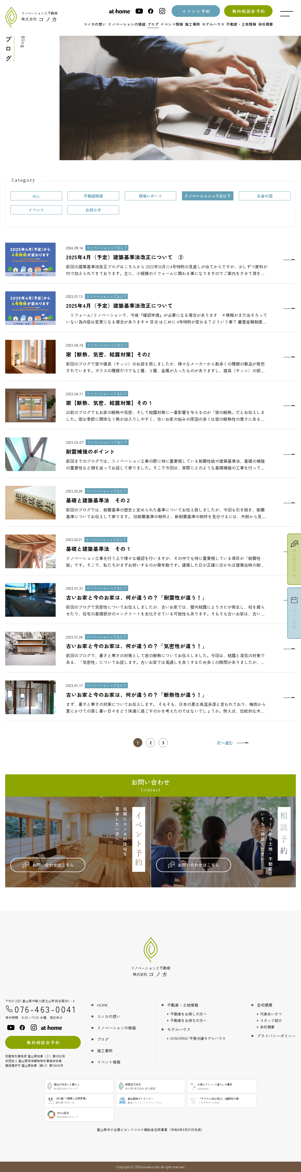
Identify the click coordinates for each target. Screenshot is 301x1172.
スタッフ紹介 (271, 1020)
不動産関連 (93, 196)
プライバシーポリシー (276, 1035)
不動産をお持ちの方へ (188, 1020)
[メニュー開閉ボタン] (286, 13)
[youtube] (139, 11)
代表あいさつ (271, 1013)
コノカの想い (108, 1016)
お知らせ (93, 210)
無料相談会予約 (249, 11)
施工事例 (105, 1050)
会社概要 (265, 1005)
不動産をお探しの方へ (188, 1013)
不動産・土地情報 (182, 1005)
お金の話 (265, 196)
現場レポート (150, 196)
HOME (102, 1005)
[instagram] (162, 11)
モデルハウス (178, 1029)
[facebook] (150, 11)
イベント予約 (196, 11)
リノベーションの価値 (116, 1027)
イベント (36, 210)
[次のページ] (233, 742)
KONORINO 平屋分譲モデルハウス (198, 1038)
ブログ (103, 1039)
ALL (36, 196)
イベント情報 (108, 1062)
